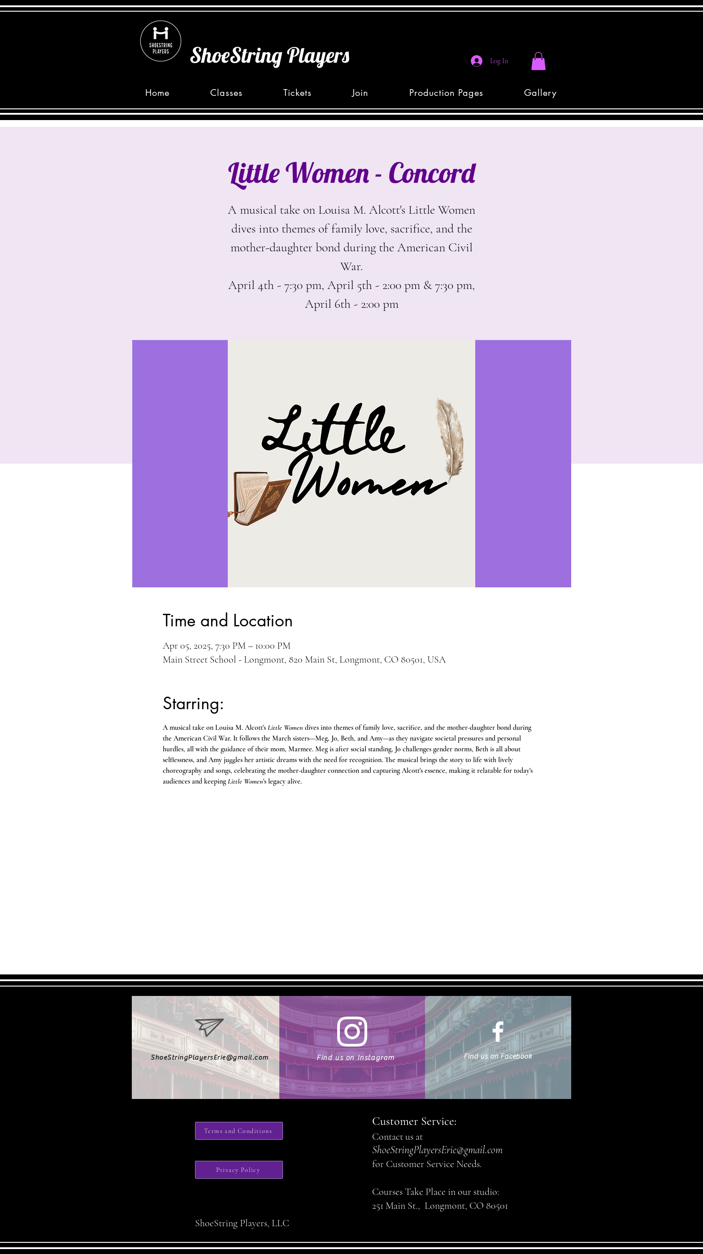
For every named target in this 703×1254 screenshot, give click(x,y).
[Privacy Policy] (239, 1170)
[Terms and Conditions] (239, 1131)
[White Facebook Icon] (498, 1031)
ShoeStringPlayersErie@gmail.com (210, 1057)
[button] (538, 61)
